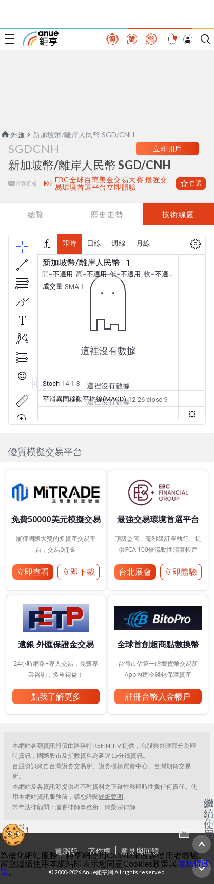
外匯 (12, 134)
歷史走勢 (106, 214)
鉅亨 (41, 38)
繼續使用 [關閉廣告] (209, 818)
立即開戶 (167, 148)
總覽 (35, 214)
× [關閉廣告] (184, 833)
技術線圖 (178, 214)
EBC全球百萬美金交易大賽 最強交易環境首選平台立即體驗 (111, 183)
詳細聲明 (111, 796)
